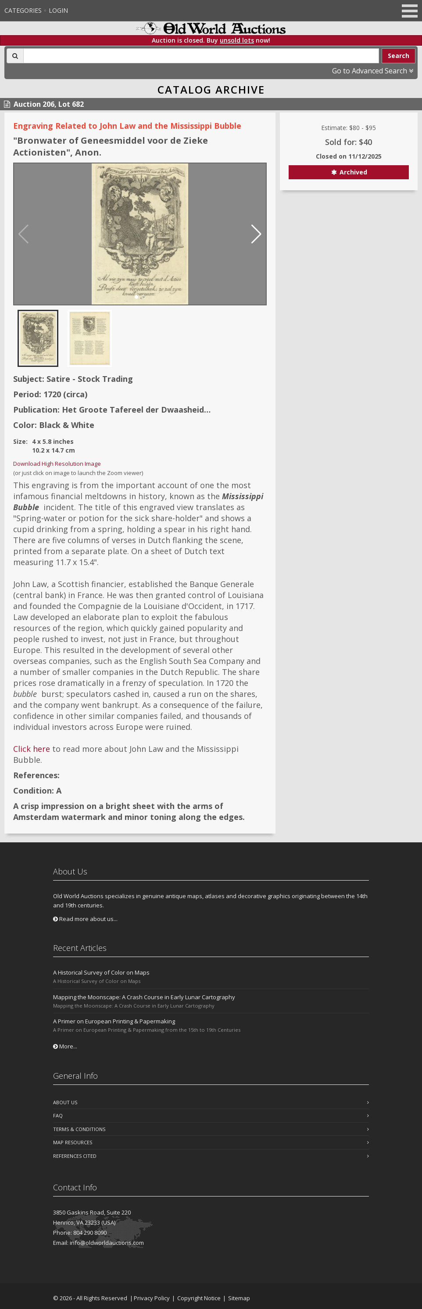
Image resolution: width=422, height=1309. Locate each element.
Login (58, 10)
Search (398, 55)
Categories (23, 10)
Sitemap (239, 1298)
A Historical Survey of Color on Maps (101, 972)
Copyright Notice (199, 1298)
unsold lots (237, 40)
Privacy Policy (152, 1298)
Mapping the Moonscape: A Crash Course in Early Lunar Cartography (144, 997)
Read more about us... (85, 919)
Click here (31, 748)
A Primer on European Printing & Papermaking (114, 1021)
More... (65, 1046)
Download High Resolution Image (57, 464)
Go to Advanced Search (372, 71)
